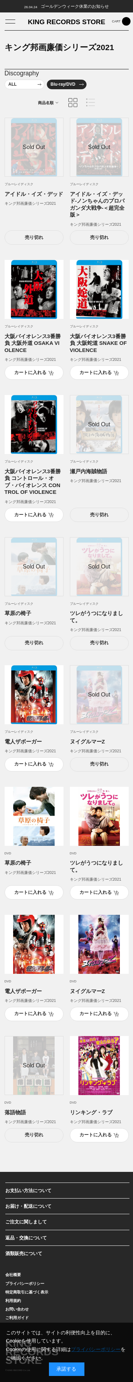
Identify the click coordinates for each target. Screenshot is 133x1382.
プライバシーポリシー (96, 1349)
